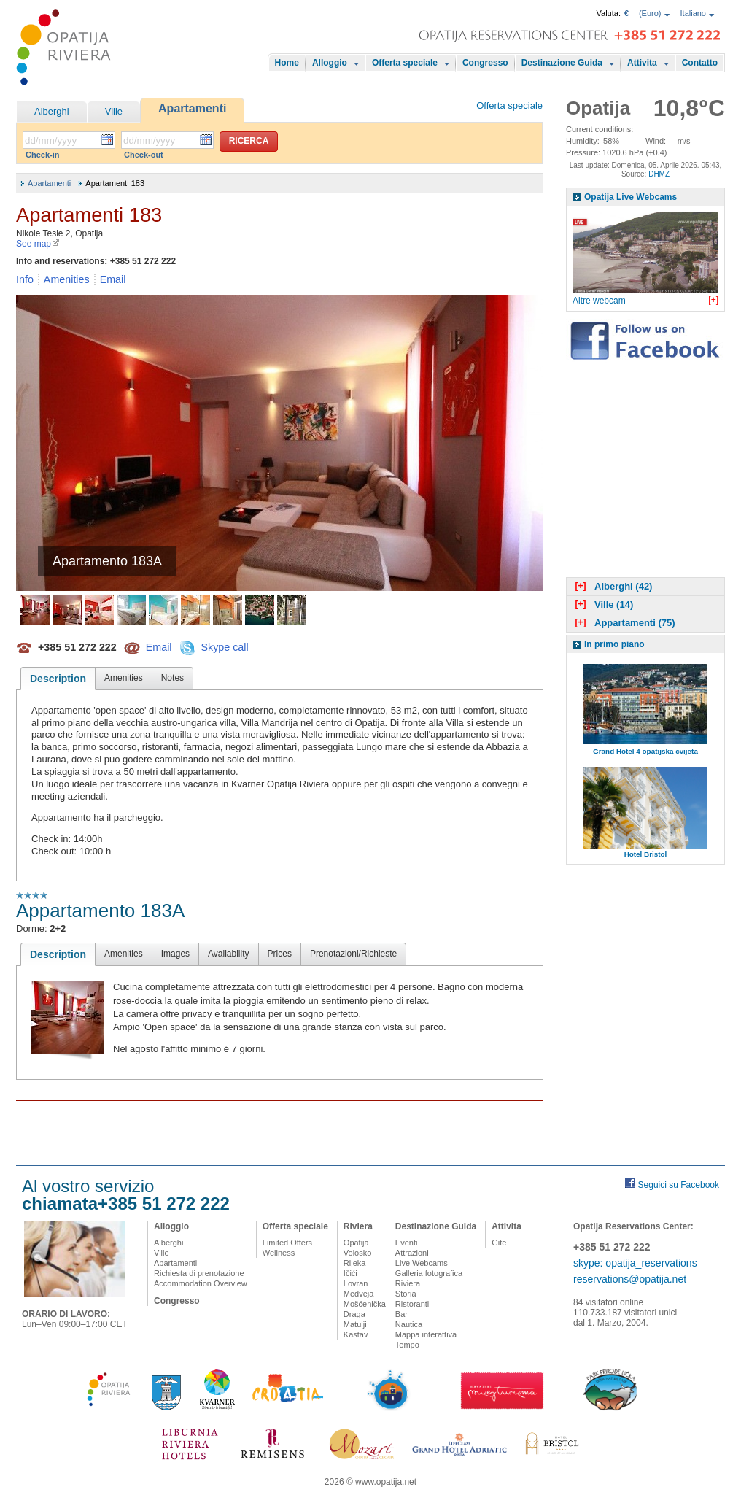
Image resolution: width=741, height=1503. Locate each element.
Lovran (356, 1283)
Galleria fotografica (428, 1273)
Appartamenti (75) (623, 622)
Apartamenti (192, 108)
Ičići (350, 1273)
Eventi (406, 1242)
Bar (401, 1314)
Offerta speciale (405, 63)
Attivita (642, 63)
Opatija (356, 1242)
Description (58, 678)
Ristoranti (412, 1303)
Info (25, 279)
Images (175, 953)
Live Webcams (421, 1263)
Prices (280, 953)
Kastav (356, 1334)
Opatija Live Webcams (630, 197)
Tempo (407, 1344)
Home (287, 63)
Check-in (42, 154)
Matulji (355, 1324)
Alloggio (329, 63)
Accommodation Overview (200, 1283)
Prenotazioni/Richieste (353, 953)
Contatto (700, 63)
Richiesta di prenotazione (199, 1273)
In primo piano (614, 644)
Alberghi (51, 111)
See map (38, 244)
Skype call (224, 646)
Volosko (358, 1252)
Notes (172, 678)
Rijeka (355, 1263)
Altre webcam (599, 300)
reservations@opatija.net (629, 1279)
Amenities (67, 279)
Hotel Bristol (645, 854)
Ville (114, 111)
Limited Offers (287, 1242)
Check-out (143, 154)
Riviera (358, 1226)
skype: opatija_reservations (635, 1263)
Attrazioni (412, 1252)
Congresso (485, 63)
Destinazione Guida (561, 63)
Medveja (359, 1293)
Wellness (279, 1252)
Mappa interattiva (426, 1334)
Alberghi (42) (612, 586)
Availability (228, 953)
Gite (499, 1242)
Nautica (408, 1324)
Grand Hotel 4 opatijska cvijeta (645, 751)
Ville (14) (602, 604)
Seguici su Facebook (678, 1185)
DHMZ (659, 174)
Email (113, 279)
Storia (405, 1293)
